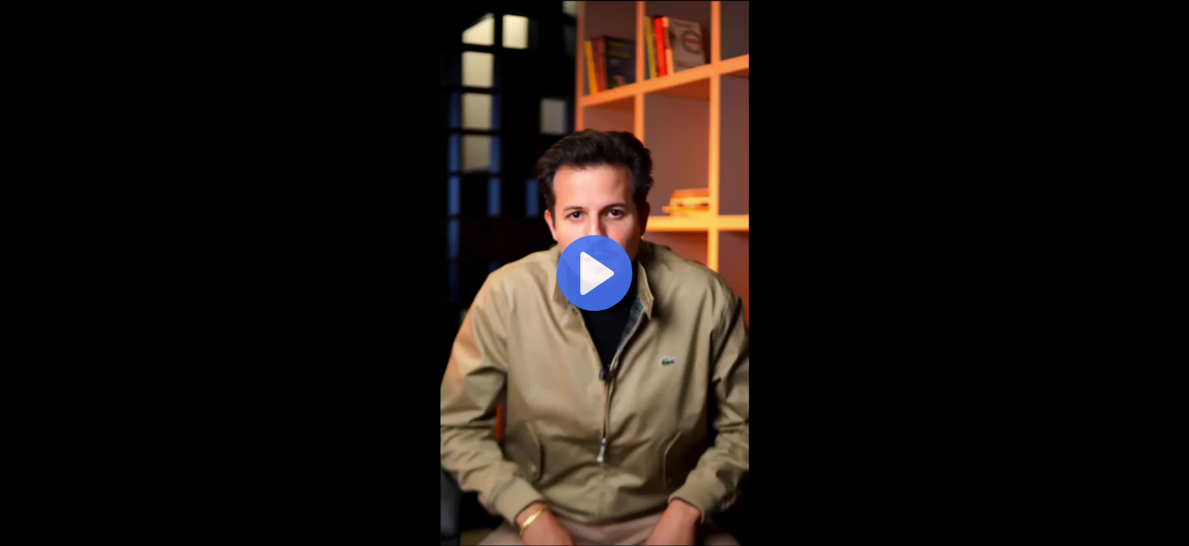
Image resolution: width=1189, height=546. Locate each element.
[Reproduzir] (594, 273)
